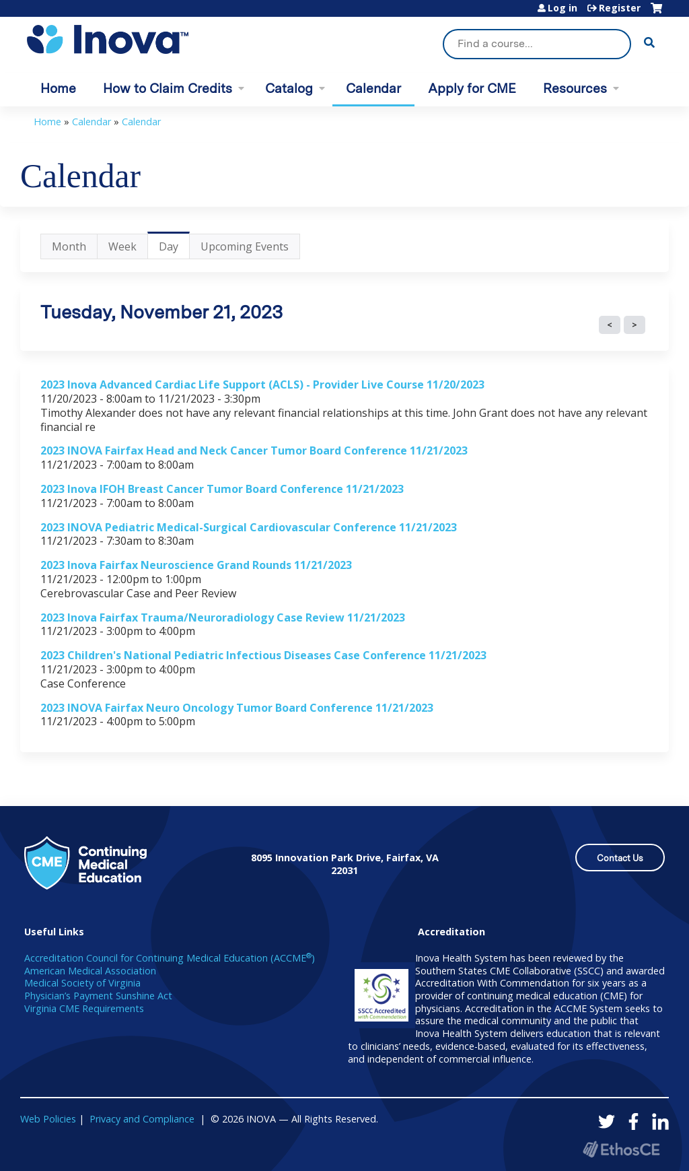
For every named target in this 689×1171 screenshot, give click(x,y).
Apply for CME (472, 88)
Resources (575, 88)
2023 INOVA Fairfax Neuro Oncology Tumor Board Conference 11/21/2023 (236, 707)
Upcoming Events (245, 246)
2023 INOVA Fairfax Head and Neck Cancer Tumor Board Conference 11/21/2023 (254, 450)
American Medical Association (90, 970)
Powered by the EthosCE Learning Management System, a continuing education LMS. (621, 1149)
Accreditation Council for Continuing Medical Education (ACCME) (169, 957)
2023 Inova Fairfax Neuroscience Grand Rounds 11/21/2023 (196, 565)
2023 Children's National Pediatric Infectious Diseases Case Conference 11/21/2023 (263, 655)
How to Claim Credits (167, 88)
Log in (562, 8)
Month (69, 246)
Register (620, 8)
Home (58, 88)
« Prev (609, 325)
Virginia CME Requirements (84, 1008)
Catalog (289, 88)
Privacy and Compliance (141, 1118)
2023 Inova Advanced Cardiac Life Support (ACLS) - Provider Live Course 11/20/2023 (262, 384)
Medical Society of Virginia (82, 982)
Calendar (373, 88)
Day (174, 249)
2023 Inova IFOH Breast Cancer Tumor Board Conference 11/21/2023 (222, 488)
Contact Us (620, 858)
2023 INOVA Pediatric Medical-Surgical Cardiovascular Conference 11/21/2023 (248, 527)
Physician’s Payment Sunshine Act (98, 995)
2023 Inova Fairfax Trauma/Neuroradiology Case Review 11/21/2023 (222, 617)
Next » (634, 325)
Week (122, 246)
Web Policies (48, 1118)
